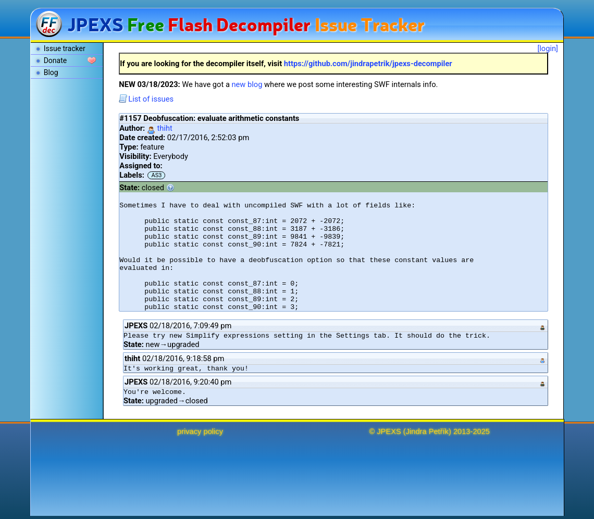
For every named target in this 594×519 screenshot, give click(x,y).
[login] (547, 48)
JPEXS (389, 431)
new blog (247, 84)
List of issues (146, 99)
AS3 (156, 175)
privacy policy (200, 431)
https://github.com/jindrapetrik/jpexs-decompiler (368, 63)
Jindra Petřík (427, 431)
